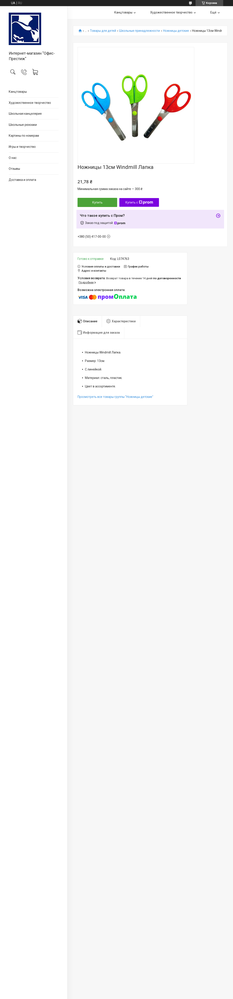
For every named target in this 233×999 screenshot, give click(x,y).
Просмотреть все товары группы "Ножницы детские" (115, 397)
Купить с (139, 202)
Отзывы (14, 168)
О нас (13, 158)
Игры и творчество (22, 146)
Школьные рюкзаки (23, 124)
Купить (97, 202)
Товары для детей (103, 30)
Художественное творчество (30, 102)
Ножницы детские (176, 30)
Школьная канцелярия (25, 113)
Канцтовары (18, 91)
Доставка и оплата (22, 180)
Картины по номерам (24, 135)
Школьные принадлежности (139, 30)
